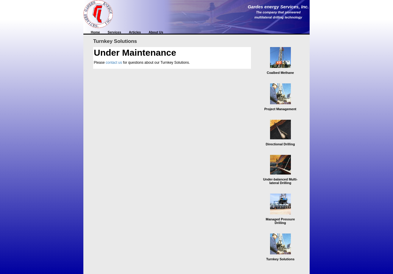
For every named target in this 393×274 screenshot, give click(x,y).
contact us (114, 62)
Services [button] (114, 32)
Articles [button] (135, 32)
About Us (156, 32)
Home (95, 32)
